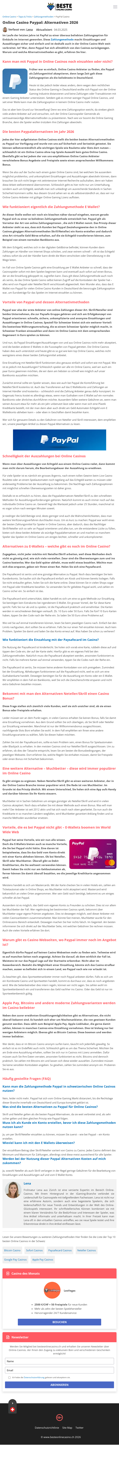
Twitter (80, 1427)
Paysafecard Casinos (60, 1250)
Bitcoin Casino (12, 1250)
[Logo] (59, 7)
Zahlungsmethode (62, 39)
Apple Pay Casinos (42, 1259)
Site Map (67, 1427)
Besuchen (59, 1322)
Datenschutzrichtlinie (47, 1427)
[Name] (59, 1361)
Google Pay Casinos (15, 1259)
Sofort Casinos (34, 1250)
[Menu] (115, 8)
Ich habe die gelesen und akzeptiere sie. (41, 1377)
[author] (5, 29)
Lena (27, 1183)
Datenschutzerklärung (34, 1377)
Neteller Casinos (86, 1250)
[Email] (59, 1370)
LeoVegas (69, 1290)
